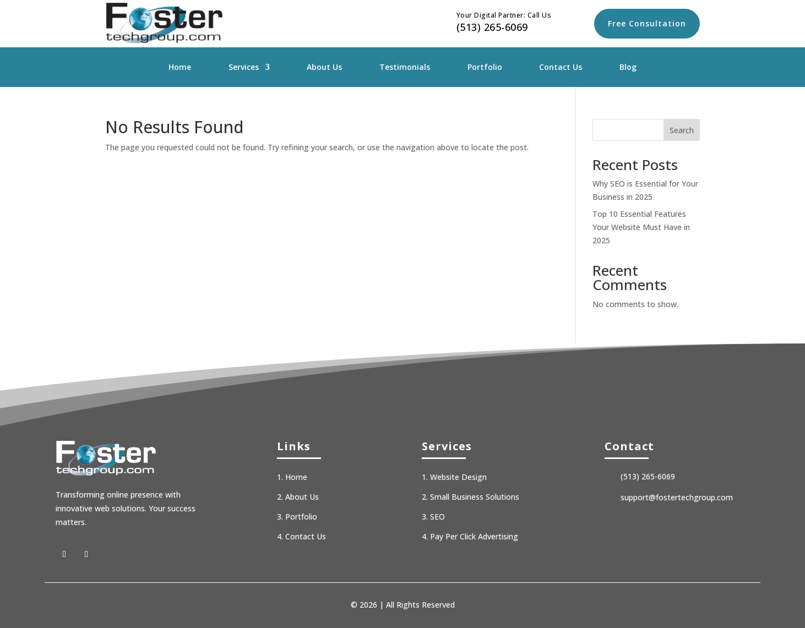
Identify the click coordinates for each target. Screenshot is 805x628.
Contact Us (560, 67)
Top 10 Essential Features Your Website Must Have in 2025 (641, 227)
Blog (628, 67)
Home (179, 67)
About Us (324, 67)
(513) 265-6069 (492, 27)
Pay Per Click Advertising (474, 536)
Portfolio (484, 67)
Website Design (458, 477)
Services (244, 67)
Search (682, 130)
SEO (437, 516)
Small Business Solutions (474, 497)
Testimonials (404, 67)
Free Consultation (647, 23)
